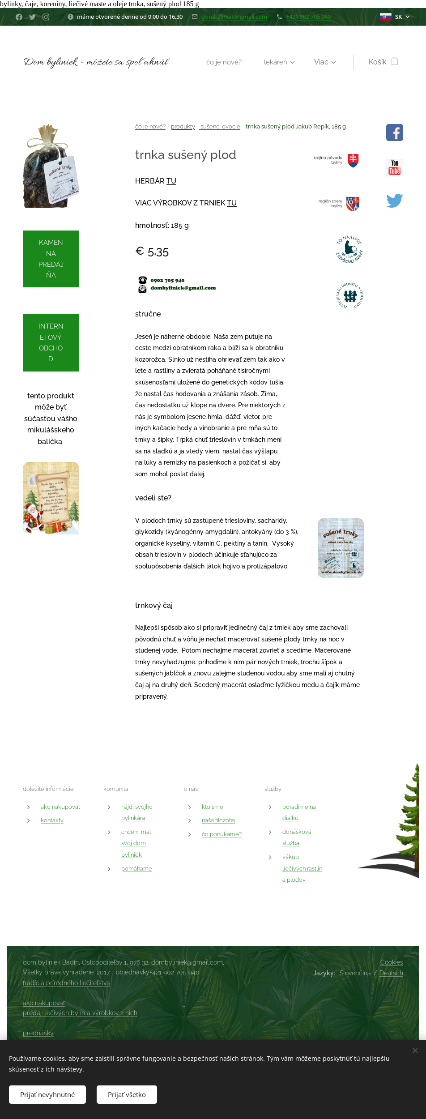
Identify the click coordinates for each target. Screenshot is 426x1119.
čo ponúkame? (222, 833)
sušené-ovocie (219, 126)
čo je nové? (150, 126)
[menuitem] (226, 62)
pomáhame (136, 868)
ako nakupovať (60, 806)
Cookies (391, 962)
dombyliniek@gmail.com (234, 17)
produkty (183, 126)
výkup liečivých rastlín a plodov (302, 868)
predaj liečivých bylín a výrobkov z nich (80, 1012)
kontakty (52, 820)
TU (171, 181)
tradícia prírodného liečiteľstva (66, 983)
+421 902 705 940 (308, 17)
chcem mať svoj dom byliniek (136, 843)
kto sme (212, 806)
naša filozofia (218, 820)
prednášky (38, 1033)
